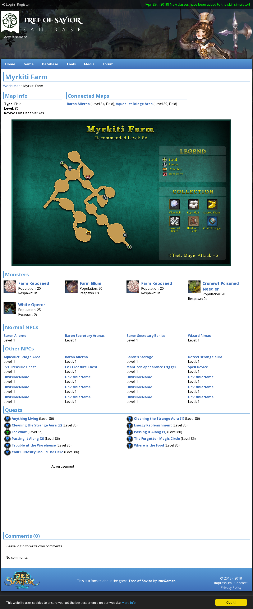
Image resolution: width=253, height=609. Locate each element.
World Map (11, 86)
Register (23, 4)
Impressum (223, 583)
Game (29, 64)
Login (8, 4)
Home (10, 64)
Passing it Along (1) (150, 432)
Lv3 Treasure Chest (81, 367)
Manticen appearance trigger (151, 367)
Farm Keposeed (33, 283)
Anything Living (25, 418)
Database (50, 64)
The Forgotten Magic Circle (157, 438)
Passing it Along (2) (28, 438)
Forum (108, 64)
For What (19, 432)
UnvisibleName (16, 377)
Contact (240, 583)
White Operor (31, 304)
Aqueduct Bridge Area (134, 104)
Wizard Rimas (199, 335)
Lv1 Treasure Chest (20, 367)
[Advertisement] (79, 48)
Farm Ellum (90, 283)
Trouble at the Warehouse (34, 445)
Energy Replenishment (153, 425)
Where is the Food (149, 445)
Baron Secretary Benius (145, 335)
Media (89, 64)
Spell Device (198, 367)
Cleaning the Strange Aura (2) (37, 425)
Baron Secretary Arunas (85, 335)
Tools (71, 64)
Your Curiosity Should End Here (37, 452)
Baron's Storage (139, 357)
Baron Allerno (78, 104)
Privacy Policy (231, 587)
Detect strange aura (205, 357)
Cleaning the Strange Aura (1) (159, 418)
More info (128, 602)
